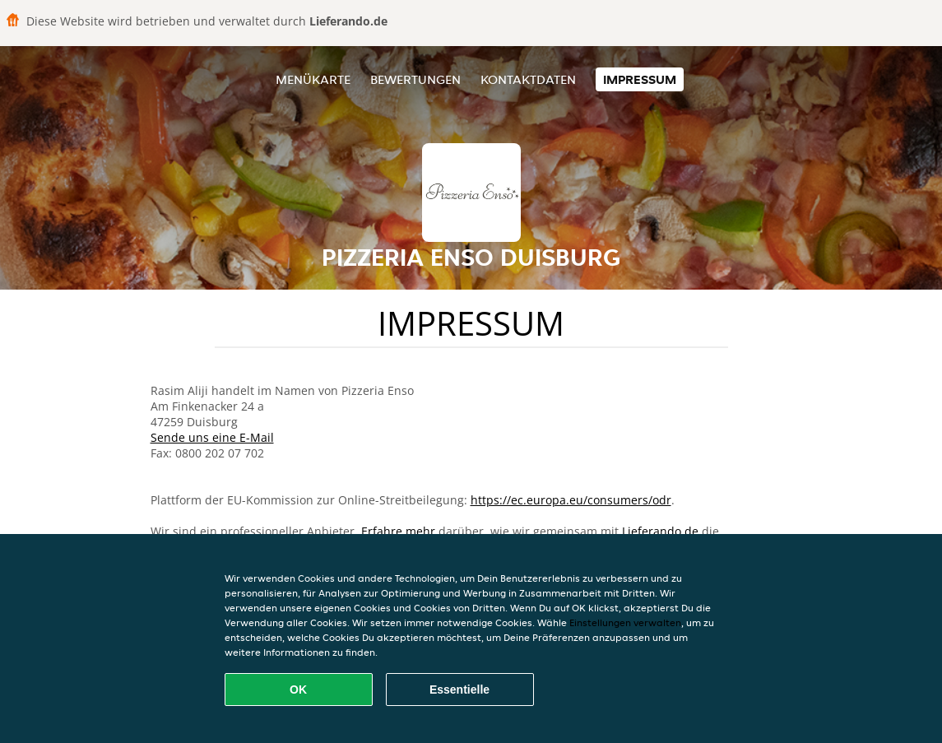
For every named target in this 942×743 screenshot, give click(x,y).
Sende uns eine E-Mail (212, 437)
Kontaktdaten (528, 79)
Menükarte (313, 79)
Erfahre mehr (398, 531)
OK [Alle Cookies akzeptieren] (298, 689)
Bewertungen (415, 79)
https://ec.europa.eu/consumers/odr (571, 500)
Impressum (639, 79)
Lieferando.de (660, 531)
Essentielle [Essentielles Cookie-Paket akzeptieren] (459, 689)
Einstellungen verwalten (625, 622)
